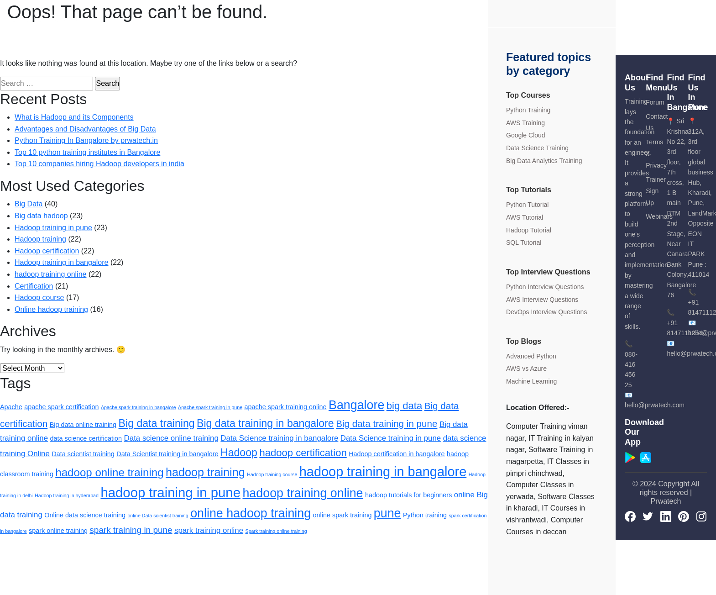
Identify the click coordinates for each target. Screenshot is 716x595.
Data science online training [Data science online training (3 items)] (171, 438)
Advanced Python (531, 356)
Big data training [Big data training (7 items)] (157, 423)
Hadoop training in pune (53, 228)
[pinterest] (683, 516)
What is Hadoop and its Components (74, 117)
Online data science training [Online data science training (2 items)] (84, 515)
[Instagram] (701, 516)
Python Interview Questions (545, 286)
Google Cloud (525, 135)
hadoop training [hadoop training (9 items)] (205, 472)
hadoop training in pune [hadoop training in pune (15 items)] (170, 492)
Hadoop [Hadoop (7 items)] (238, 452)
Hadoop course (39, 297)
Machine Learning (531, 381)
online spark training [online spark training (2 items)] (342, 515)
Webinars (659, 216)
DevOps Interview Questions (546, 312)
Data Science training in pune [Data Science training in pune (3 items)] (390, 438)
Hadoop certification (47, 251)
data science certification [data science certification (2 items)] (86, 438)
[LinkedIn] (665, 516)
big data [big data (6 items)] (405, 405)
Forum (655, 102)
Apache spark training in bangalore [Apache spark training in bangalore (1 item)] (138, 407)
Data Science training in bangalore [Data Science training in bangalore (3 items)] (279, 438)
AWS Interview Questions (542, 299)
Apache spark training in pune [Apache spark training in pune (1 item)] (210, 407)
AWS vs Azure (526, 368)
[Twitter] (648, 516)
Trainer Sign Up (656, 191)
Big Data (28, 204)
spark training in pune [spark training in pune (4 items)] (130, 530)
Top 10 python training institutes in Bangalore (87, 152)
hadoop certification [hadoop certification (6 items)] (302, 452)
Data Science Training (537, 148)
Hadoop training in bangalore (61, 262)
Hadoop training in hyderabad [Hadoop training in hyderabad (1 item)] (67, 495)
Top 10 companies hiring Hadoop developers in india (99, 164)
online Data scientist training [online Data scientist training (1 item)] (157, 515)
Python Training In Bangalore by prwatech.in (86, 140)
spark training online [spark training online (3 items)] (208, 530)
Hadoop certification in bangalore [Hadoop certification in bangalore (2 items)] (396, 454)
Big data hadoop (41, 216)
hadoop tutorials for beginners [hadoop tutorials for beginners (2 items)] (408, 495)
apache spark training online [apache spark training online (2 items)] (286, 407)
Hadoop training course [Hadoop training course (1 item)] (272, 474)
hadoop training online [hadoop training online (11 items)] (302, 493)
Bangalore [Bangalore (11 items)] (356, 405)
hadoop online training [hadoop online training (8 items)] (109, 472)
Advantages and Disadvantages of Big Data (85, 129)
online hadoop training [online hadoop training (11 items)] (250, 513)
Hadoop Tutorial (528, 230)
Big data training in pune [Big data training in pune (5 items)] (386, 423)
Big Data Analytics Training (544, 160)
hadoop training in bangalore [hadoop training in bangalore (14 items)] (382, 471)
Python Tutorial (527, 204)
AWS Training (525, 122)
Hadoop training (40, 239)
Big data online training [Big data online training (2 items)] (83, 424)
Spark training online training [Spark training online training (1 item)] (276, 531)
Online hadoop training (51, 309)
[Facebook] (630, 516)
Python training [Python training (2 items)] (425, 515)
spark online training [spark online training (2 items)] (58, 530)
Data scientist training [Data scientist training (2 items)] (83, 454)
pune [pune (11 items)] (387, 513)
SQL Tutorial (523, 242)
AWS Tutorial (524, 217)
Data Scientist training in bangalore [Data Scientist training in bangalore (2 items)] (167, 454)
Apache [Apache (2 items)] (11, 407)
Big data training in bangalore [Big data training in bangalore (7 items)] (265, 423)
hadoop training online (50, 274)
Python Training (528, 110)
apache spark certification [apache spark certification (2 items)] (61, 407)
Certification (34, 286)
